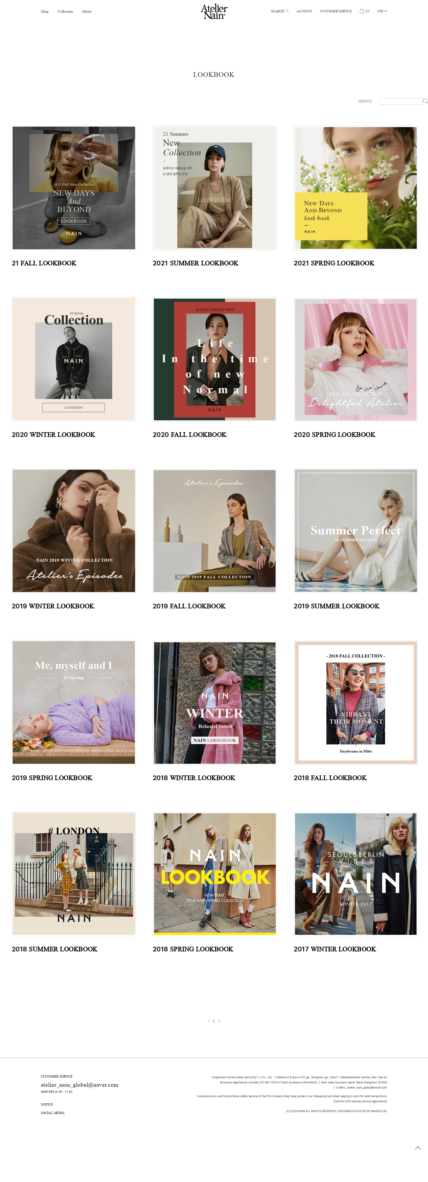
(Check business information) (298, 1082)
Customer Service (336, 11)
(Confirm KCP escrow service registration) (360, 1101)
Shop (45, 11)
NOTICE (47, 1104)
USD (380, 11)
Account (304, 11)
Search (280, 11)
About (86, 11)
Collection (65, 11)
